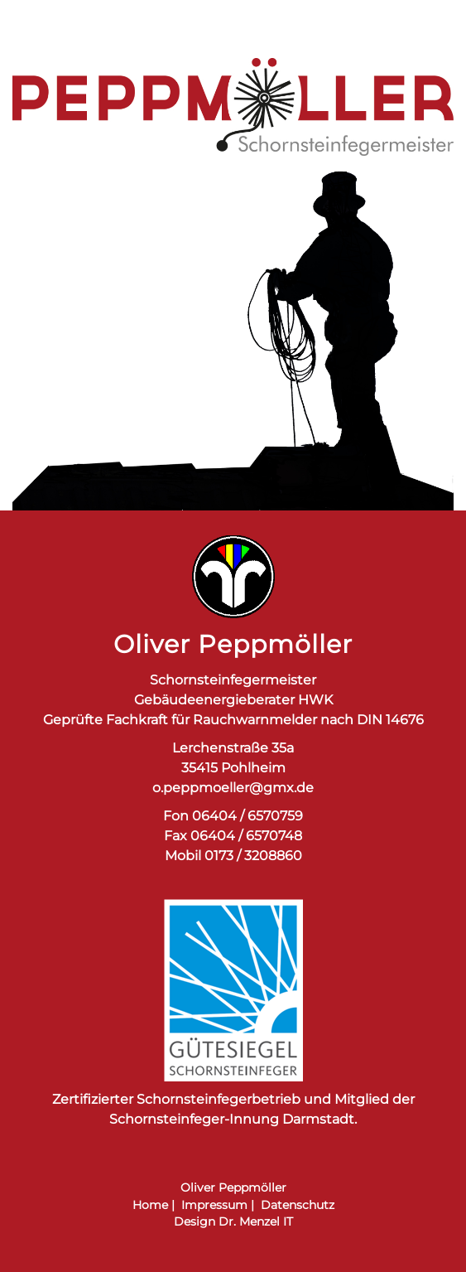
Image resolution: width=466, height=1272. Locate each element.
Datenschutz (297, 1204)
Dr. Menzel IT (256, 1221)
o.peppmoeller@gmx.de (233, 788)
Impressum (214, 1204)
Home (150, 1204)
